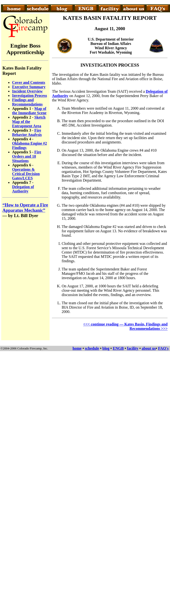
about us (149, 348)
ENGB (118, 348)
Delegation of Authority (23, 189)
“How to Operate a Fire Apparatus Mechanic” (25, 207)
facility (132, 348)
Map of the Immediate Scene (29, 110)
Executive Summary (28, 87)
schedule (92, 348)
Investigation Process (29, 95)
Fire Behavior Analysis (27, 132)
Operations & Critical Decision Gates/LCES (26, 173)
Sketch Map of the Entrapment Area (28, 121)
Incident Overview (27, 91)
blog (105, 348)
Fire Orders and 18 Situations (26, 156)
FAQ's (163, 348)
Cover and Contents (28, 82)
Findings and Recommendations (27, 102)
